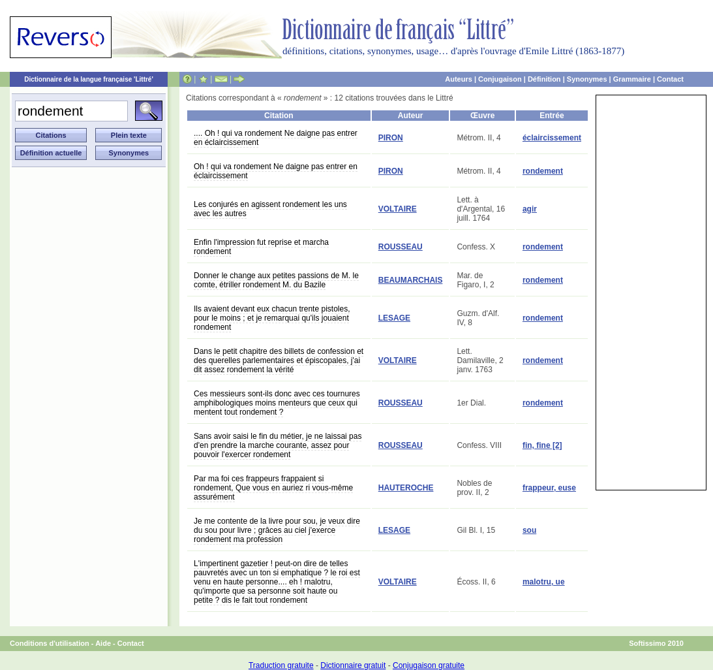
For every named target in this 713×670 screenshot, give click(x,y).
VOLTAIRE (397, 209)
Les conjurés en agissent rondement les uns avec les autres (270, 209)
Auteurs (458, 79)
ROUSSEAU (400, 246)
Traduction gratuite (281, 665)
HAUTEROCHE (406, 487)
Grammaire (632, 79)
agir (530, 209)
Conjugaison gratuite (428, 665)
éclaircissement (552, 137)
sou (529, 530)
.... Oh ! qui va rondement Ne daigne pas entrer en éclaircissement (275, 138)
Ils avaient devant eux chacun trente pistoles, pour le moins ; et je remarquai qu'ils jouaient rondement (272, 318)
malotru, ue (544, 581)
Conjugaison (500, 79)
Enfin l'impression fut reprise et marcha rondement (261, 247)
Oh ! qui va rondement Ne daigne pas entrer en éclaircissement (275, 171)
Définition (544, 79)
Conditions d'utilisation (49, 643)
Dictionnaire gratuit (353, 665)
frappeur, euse (549, 487)
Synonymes (587, 79)
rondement (543, 171)
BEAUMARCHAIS (410, 280)
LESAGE (394, 318)
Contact (670, 79)
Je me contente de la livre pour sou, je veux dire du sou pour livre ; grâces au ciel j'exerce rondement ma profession (277, 530)
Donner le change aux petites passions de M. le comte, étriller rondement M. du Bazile (276, 280)
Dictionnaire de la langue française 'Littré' (88, 79)
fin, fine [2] (542, 445)
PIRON (390, 137)
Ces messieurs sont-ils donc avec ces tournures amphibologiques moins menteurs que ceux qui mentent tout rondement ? (277, 403)
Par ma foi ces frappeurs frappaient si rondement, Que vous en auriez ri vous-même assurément (273, 488)
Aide (103, 643)
